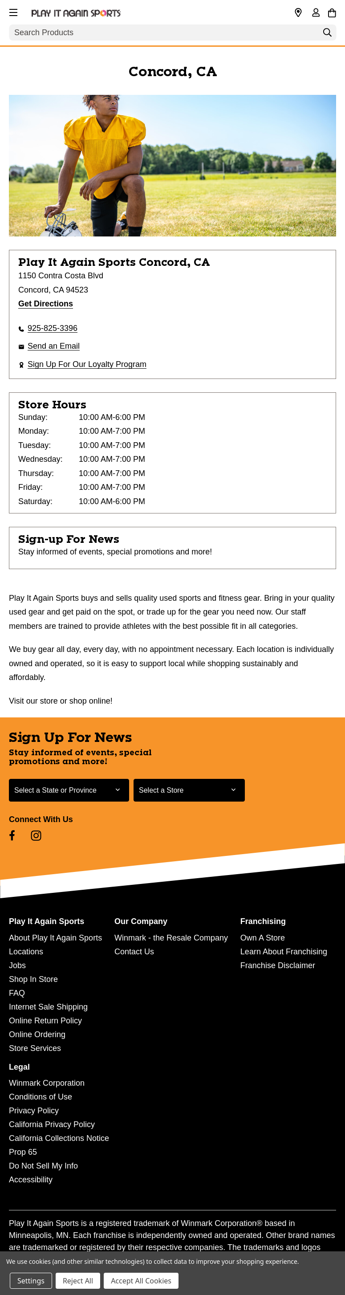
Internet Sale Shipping (48, 1006)
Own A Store (262, 937)
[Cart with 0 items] (332, 11)
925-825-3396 (52, 328)
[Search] (327, 34)
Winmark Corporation (47, 1083)
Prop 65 (23, 1152)
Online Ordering (37, 1034)
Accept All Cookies (141, 1281)
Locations (26, 951)
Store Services (35, 1048)
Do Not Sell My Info (43, 1165)
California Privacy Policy (52, 1124)
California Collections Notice (59, 1138)
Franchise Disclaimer (277, 965)
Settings (31, 1281)
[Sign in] (315, 13)
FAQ (17, 993)
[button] (12, 11)
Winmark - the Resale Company (171, 937)
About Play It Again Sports (55, 937)
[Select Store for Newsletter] (189, 790)
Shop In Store (33, 979)
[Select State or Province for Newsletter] (69, 790)
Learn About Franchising (283, 951)
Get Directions (45, 303)
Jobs (17, 965)
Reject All (78, 1281)
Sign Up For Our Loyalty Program (87, 364)
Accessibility (31, 1179)
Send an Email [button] (54, 346)
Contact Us (134, 951)
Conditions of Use (40, 1096)
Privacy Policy (34, 1110)
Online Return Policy (45, 1020)
